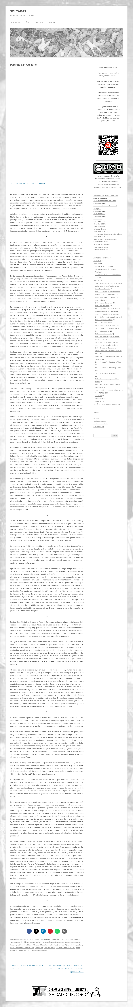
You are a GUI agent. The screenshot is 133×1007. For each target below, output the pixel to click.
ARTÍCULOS (39, 22)
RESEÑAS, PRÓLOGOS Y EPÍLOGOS (105, 404)
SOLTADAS (18, 11)
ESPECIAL (96, 263)
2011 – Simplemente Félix (103, 320)
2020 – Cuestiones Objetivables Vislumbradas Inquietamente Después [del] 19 (108, 351)
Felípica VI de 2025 (99, 229)
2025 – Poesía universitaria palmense (107, 390)
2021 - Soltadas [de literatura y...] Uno (42, 939)
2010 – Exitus (99, 300)
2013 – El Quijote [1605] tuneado (106, 328)
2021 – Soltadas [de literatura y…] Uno (108, 362)
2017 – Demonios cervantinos (105, 342)
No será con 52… (99, 214)
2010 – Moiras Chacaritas (103, 303)
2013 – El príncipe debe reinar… (105, 325)
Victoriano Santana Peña (18, 950)
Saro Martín (39, 948)
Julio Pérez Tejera (63, 945)
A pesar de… (97, 219)
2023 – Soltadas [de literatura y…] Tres (108, 373)
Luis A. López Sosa (76, 945)
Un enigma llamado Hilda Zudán (104, 201)
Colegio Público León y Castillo (46, 942)
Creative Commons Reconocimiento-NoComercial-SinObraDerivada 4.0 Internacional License (108, 184)
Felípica (97, 272)
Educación (98, 398)
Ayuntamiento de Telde (18, 942)
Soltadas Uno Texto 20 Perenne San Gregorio (27, 183)
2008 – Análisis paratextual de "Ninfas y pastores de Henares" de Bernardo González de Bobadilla (108, 286)
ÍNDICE (28, 22)
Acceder (96, 418)
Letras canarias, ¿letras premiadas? (105, 196)
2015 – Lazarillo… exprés (103, 334)
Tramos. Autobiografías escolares (104, 239)
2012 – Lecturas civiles (102, 323)
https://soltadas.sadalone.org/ (107, 176)
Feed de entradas (99, 421)
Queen (31, 948)
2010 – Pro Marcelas (102, 306)
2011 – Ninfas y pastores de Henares (107, 317)
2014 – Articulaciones (102, 331)
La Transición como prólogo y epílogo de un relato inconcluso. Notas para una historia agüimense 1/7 (66, 968)
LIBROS (96, 280)
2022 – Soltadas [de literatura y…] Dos (108, 368)
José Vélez (32, 945)
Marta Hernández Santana (19, 948)
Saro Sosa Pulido (49, 948)
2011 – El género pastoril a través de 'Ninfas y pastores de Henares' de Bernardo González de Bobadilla (107, 311)
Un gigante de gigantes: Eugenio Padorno (107, 234)
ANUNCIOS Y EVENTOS (101, 258)
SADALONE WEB (15, 22)
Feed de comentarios (100, 424)
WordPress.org (98, 427)
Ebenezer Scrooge (64, 942)
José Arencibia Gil (23, 945)
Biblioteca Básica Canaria (103, 266)
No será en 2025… (99, 224)
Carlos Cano (31, 942)
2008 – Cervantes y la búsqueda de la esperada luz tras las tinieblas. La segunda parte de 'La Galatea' (107, 294)
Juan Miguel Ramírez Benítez (47, 945)
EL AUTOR (52, 22)
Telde (78, 948)
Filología (98, 401)
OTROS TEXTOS (60, 939)
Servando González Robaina (65, 948)
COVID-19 (98, 396)
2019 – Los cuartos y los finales (105, 345)
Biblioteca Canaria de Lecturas (105, 269)
